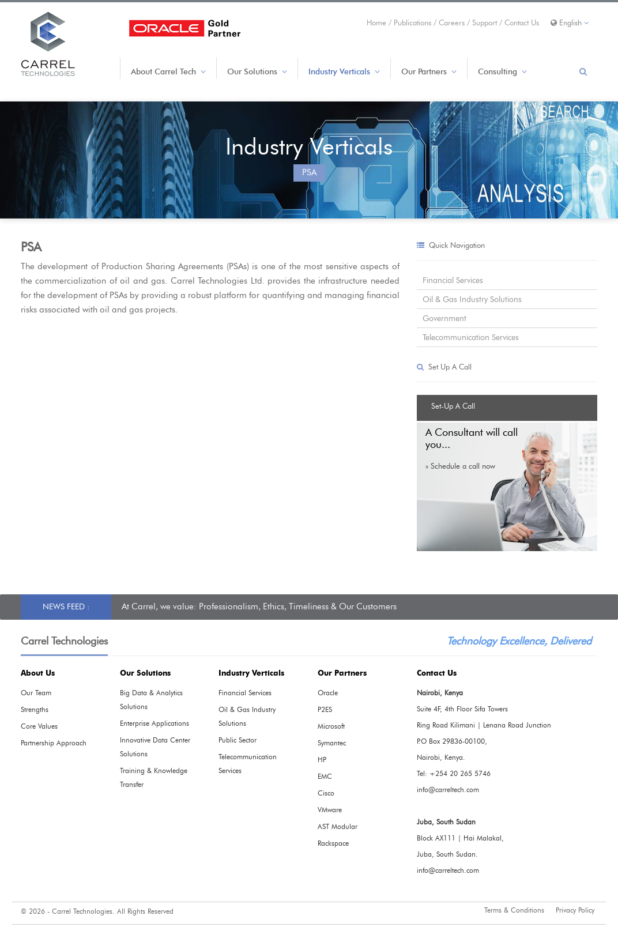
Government (444, 318)
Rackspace (333, 843)
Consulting (502, 72)
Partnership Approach (53, 743)
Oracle (328, 693)
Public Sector (237, 740)
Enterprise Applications (154, 723)
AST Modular (337, 826)
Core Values (39, 726)
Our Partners (429, 72)
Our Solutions (257, 72)
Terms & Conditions (514, 910)
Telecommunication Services (471, 337)
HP (322, 759)
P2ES (325, 709)
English (570, 23)
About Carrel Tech (168, 72)
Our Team (36, 693)
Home (378, 23)
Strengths (34, 709)
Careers (453, 23)
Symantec (332, 743)
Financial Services (453, 280)
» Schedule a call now (460, 466)
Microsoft (331, 726)
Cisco (326, 793)
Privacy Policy (575, 910)
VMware (330, 810)
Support (485, 23)
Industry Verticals (344, 72)
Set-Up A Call (453, 406)
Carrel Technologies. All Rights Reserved (113, 911)
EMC (325, 776)
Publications (414, 23)
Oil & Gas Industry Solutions (472, 299)
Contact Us (521, 23)
